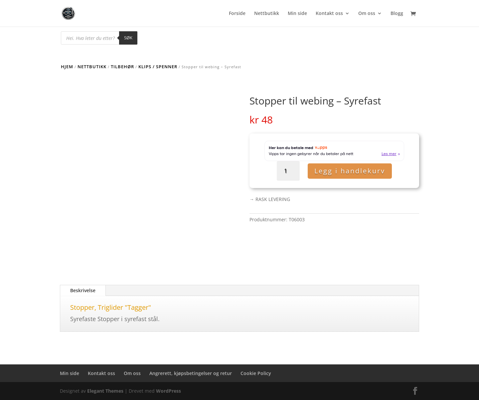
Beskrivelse (82, 290)
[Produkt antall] (288, 171)
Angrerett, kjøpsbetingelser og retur (190, 373)
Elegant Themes (105, 391)
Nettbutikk (266, 13)
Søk (128, 38)
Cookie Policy (255, 373)
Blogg (397, 13)
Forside (237, 13)
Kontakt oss (329, 13)
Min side (297, 13)
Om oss (366, 13)
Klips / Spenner (157, 67)
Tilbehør (122, 67)
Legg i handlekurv (349, 170)
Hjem (67, 67)
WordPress (168, 391)
